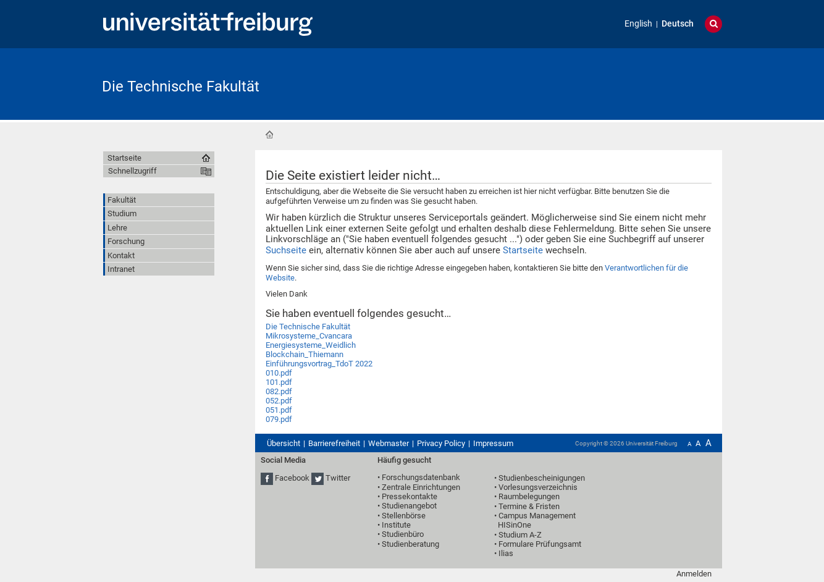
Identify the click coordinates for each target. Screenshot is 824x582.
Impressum (493, 443)
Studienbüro (403, 534)
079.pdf (279, 419)
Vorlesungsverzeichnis (538, 487)
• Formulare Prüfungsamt (537, 544)
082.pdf (279, 391)
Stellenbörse (404, 515)
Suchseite (286, 250)
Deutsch (678, 24)
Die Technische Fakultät (180, 86)
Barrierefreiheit (334, 443)
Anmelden (694, 573)
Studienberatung (410, 544)
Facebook (292, 478)
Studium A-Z (520, 534)
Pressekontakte (409, 496)
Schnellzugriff (132, 170)
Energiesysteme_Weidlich (311, 345)
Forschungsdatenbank (421, 477)
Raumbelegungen (529, 496)
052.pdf (279, 400)
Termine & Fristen (529, 506)
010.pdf (279, 372)
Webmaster (388, 443)
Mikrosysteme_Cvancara (309, 335)
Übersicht (283, 443)
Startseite (269, 134)
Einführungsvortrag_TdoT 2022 (319, 363)
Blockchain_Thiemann (304, 354)
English (638, 24)
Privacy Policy (441, 443)
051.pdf (279, 410)
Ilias (505, 553)
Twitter (338, 478)
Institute (396, 524)
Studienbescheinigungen (541, 478)
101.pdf (279, 382)
